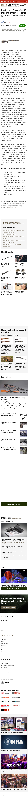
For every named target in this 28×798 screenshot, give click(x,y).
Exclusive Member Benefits (7, 679)
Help (2, 633)
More (10, 377)
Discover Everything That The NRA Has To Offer (14, 775)
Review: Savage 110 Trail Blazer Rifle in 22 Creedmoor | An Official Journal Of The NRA (6, 366)
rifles (13, 225)
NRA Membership (5, 677)
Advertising (3, 626)
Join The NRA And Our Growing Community (10, 756)
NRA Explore (4, 672)
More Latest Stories (17, 504)
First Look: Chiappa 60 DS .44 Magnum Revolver (8, 431)
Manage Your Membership (7, 684)
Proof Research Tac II (9, 234)
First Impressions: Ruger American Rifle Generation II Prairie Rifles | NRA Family (20, 366)
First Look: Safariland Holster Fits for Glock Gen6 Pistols (9, 448)
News (2, 18)
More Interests (15, 518)
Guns (5, 18)
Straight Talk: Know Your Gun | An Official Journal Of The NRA (13, 540)
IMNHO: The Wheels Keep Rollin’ (13, 398)
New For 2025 (4, 648)
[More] (12, 377)
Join (11, 1)
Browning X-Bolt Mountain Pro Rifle (11, 223)
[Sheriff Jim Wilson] (11, 562)
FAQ (2, 631)
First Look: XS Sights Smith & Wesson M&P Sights (9, 414)
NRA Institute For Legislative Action (9, 670)
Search (2, 635)
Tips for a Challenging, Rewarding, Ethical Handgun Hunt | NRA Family (12, 546)
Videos (2, 661)
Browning (4, 50)
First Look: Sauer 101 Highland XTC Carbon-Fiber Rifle (13, 231)
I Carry (3, 567)
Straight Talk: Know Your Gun (8, 440)
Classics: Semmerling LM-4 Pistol (8, 423)
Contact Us (3, 629)
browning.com (12, 208)
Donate (19, 1)
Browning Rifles (7, 222)
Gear (2, 652)
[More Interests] (20, 518)
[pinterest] (9, 21)
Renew (15, 1)
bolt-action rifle (17, 223)
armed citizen (12, 542)
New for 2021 (10, 18)
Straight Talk (5, 542)
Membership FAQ (5, 682)
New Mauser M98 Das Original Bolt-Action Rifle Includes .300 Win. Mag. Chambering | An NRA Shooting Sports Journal (7, 349)
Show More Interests (17, 588)
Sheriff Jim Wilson (7, 521)
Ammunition (4, 650)
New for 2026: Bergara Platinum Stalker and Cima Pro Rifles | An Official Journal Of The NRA (20, 348)
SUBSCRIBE (9, 607)
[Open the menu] (25, 5)
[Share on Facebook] (2, 21)
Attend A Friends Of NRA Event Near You (13, 794)
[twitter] (5, 21)
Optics (2, 656)
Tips (5, 410)
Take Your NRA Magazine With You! (12, 737)
